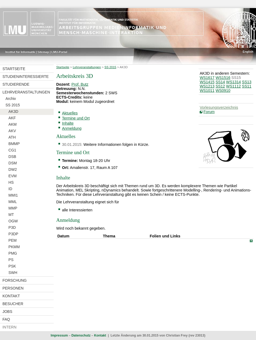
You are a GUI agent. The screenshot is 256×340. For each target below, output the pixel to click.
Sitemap (43, 51)
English (248, 51)
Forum (209, 112)
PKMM (14, 247)
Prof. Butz (79, 84)
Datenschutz (80, 335)
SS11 (246, 86)
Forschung (14, 280)
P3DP (13, 234)
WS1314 (233, 82)
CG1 (12, 150)
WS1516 (223, 77)
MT (11, 214)
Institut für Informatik (20, 51)
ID (10, 189)
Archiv (10, 98)
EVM (13, 176)
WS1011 (207, 90)
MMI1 (13, 195)
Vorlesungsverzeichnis (219, 107)
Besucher (12, 304)
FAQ (6, 319)
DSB (12, 156)
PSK (12, 266)
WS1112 (233, 86)
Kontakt (11, 296)
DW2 (13, 169)
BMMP (14, 144)
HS (11, 182)
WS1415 (207, 82)
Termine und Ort (76, 118)
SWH (13, 272)
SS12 (220, 86)
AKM (13, 124)
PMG (13, 253)
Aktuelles (69, 113)
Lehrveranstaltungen (26, 92)
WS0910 (223, 90)
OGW (13, 221)
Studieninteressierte (25, 76)
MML (13, 202)
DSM (13, 163)
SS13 (246, 82)
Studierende (15, 84)
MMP (13, 208)
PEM (13, 240)
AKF (12, 118)
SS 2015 (12, 105)
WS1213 (207, 86)
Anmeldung (71, 128)
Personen (13, 288)
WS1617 (207, 77)
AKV (12, 131)
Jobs (7, 311)
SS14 (220, 82)
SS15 (236, 77)
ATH (12, 137)
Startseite (13, 69)
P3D (12, 227)
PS (11, 260)
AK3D (13, 111)
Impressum (59, 335)
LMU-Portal (59, 51)
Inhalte (67, 123)
